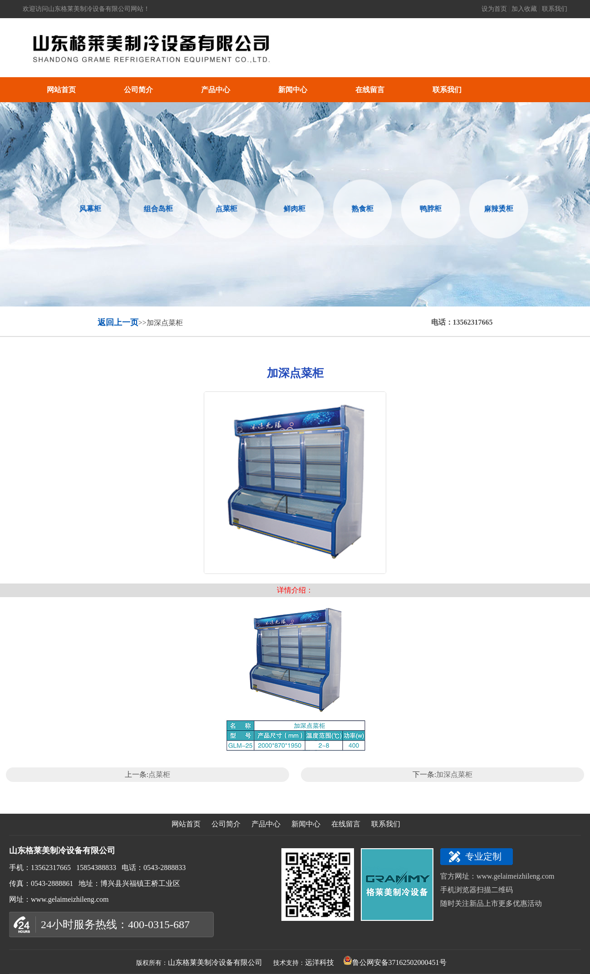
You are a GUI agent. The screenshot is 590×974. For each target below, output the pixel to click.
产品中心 (215, 90)
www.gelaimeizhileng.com (515, 876)
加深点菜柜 (454, 774)
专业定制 (483, 856)
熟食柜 (361, 208)
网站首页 (61, 90)
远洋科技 (319, 962)
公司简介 (138, 90)
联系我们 (554, 8)
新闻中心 (292, 90)
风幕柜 (89, 208)
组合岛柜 (157, 209)
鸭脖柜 (429, 208)
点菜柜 (225, 208)
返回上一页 (118, 322)
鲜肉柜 (293, 208)
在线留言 (369, 90)
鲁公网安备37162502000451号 (395, 962)
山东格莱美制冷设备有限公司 (215, 962)
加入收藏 (524, 8)
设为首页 (495, 8)
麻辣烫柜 (497, 209)
